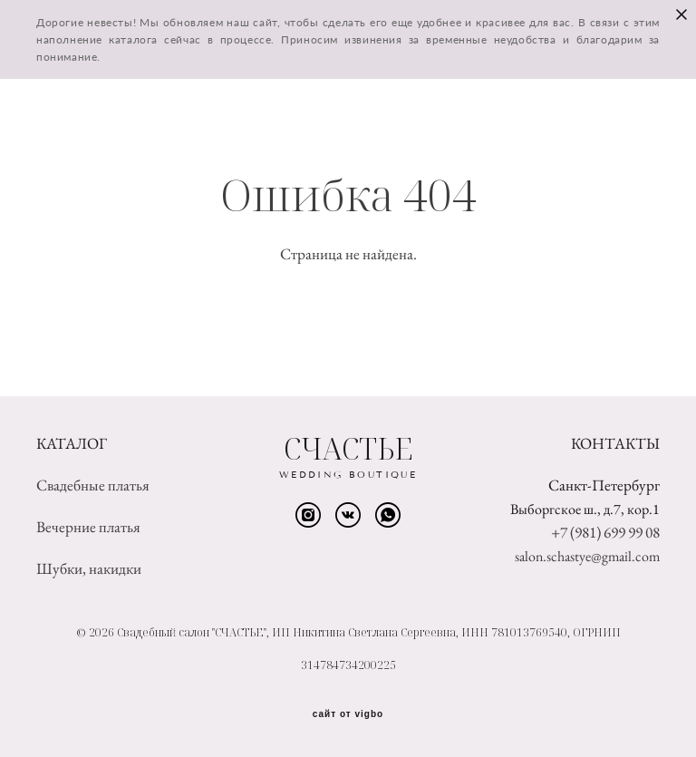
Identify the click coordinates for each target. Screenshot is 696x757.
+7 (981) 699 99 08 (605, 532)
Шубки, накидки (88, 568)
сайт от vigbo (348, 714)
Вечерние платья (88, 527)
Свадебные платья (93, 485)
